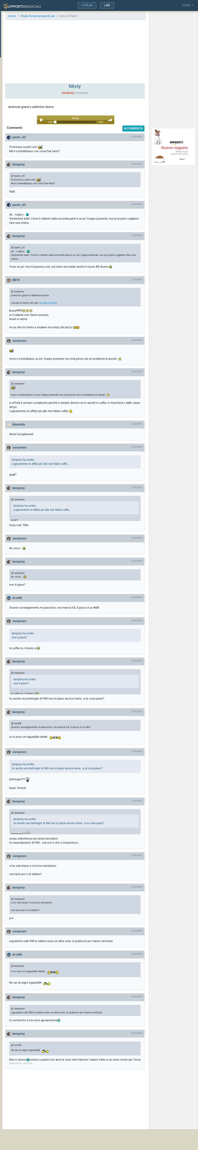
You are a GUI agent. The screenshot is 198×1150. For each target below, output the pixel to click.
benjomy (59, 164)
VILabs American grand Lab (78, 16)
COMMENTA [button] (143, 128)
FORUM (88, 5)
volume (135, 119)
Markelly (59, 436)
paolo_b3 (59, 137)
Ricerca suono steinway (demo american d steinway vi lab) (20, 60)
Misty (5, 44)
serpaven (60, 345)
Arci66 (57, 610)
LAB (107, 5)
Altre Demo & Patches (21, 20)
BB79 (56, 284)
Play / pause (66, 119)
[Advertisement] (101, 52)
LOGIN (186, 5)
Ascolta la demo (88, 306)
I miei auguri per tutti (15, 39)
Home (52, 16)
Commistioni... (11, 50)
